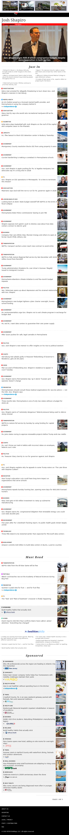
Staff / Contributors (9, 823)
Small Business (10, 761)
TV (4, 177)
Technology (7, 531)
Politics (6, 288)
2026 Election (8, 110)
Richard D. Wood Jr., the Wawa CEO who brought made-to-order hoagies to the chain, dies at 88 (16, 71)
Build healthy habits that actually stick (14, 648)
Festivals (6, 574)
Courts (5, 354)
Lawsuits (6, 133)
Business (6, 232)
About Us (5, 809)
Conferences (9, 661)
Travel (7, 694)
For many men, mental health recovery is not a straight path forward (50, 637)
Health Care (9, 706)
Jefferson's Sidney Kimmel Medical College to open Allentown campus (50, 76)
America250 (9, 772)
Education (6, 476)
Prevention (7, 387)
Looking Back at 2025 (10, 199)
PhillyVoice (5, 14)
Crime (5, 365)
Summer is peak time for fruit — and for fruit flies (17, 644)
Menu (65, 14)
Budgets (18, 24)
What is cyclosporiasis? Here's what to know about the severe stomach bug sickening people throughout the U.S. (17, 76)
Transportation (8, 243)
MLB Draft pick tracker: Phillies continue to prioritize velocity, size (16, 83)
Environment (7, 520)
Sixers (5, 618)
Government (9, 24)
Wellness (8, 728)
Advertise (5, 812)
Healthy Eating (10, 683)
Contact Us (6, 816)
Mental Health (8, 99)
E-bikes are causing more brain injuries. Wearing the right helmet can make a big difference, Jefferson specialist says (17, 638)
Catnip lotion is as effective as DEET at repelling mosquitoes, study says (51, 645)
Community (9, 672)
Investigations (8, 88)
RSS (3, 827)
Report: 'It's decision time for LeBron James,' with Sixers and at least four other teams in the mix (50, 71)
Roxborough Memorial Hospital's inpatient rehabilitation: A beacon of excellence (49, 641)
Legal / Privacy (7, 820)
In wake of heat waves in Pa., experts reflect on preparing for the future (50, 80)
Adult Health (9, 783)
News (15, 14)
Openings (8, 739)
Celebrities (7, 122)
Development (7, 542)
